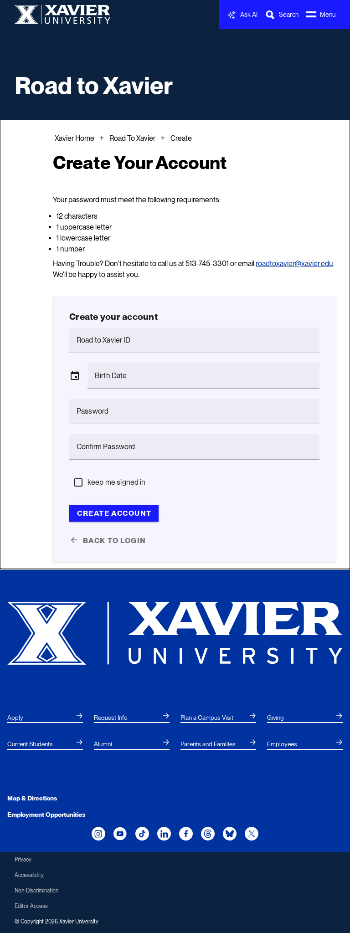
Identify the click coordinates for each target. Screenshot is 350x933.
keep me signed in (117, 482)
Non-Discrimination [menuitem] (36, 890)
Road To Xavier (132, 138)
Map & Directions (32, 798)
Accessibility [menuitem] (29, 875)
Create (181, 138)
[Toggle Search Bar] (282, 15)
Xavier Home (74, 138)
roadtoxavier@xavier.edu (294, 263)
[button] (74, 375)
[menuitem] (45, 718)
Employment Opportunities (46, 814)
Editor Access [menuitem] (31, 906)
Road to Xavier (94, 85)
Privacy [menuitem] (23, 859)
